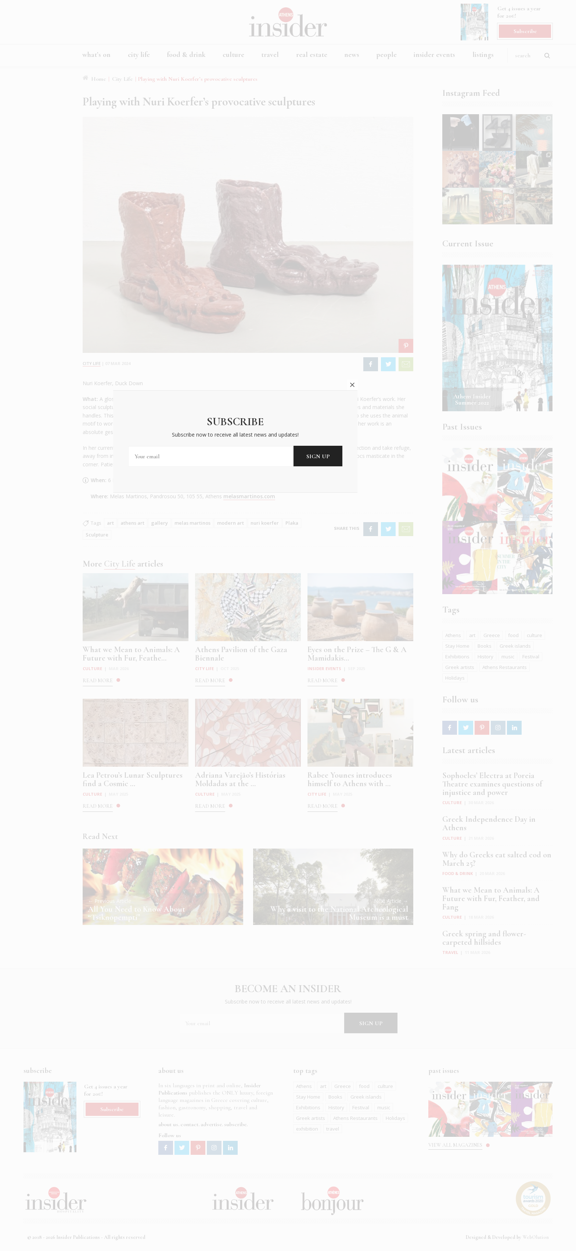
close (404, 558)
